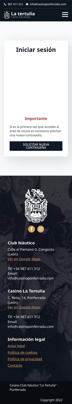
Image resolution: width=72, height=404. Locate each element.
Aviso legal (16, 345)
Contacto (15, 365)
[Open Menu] (65, 14)
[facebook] (31, 229)
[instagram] (40, 229)
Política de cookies (22, 352)
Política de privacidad (25, 359)
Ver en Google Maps (24, 259)
